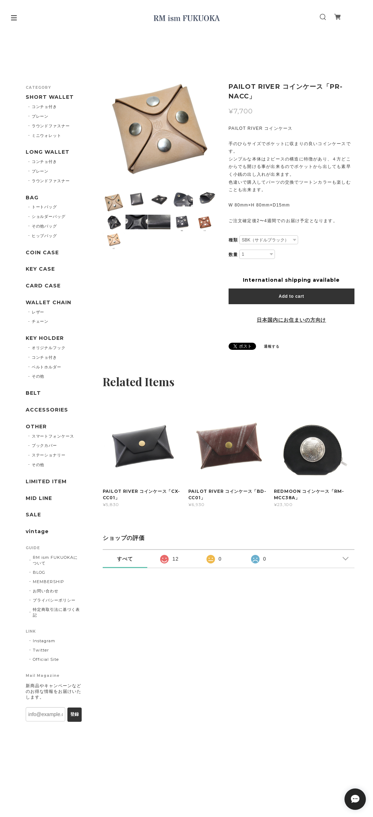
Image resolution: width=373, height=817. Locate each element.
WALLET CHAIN (48, 303)
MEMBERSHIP (48, 581)
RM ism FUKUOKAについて (55, 560)
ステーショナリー (49, 455)
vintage (37, 532)
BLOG (39, 572)
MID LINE (39, 498)
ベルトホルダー (47, 366)
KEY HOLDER (45, 338)
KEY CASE (40, 269)
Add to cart (291, 296)
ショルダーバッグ (49, 216)
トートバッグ (44, 206)
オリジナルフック (49, 347)
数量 (233, 254)
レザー (38, 312)
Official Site (45, 659)
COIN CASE (42, 253)
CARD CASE (43, 286)
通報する (272, 346)
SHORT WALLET (50, 97)
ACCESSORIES (47, 410)
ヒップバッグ (44, 235)
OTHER (36, 427)
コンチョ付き (44, 106)
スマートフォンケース (53, 436)
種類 (233, 240)
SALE (33, 515)
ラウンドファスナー (51, 125)
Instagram (44, 640)
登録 (74, 714)
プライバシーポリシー (54, 600)
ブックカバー (44, 445)
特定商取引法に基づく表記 (56, 612)
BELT (33, 393)
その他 (38, 376)
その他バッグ (44, 226)
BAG (32, 198)
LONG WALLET (48, 152)
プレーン (40, 116)
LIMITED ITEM (46, 482)
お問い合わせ (45, 590)
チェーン (40, 321)
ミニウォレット (47, 135)
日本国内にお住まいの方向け (291, 320)
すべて (125, 559)
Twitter (41, 650)
